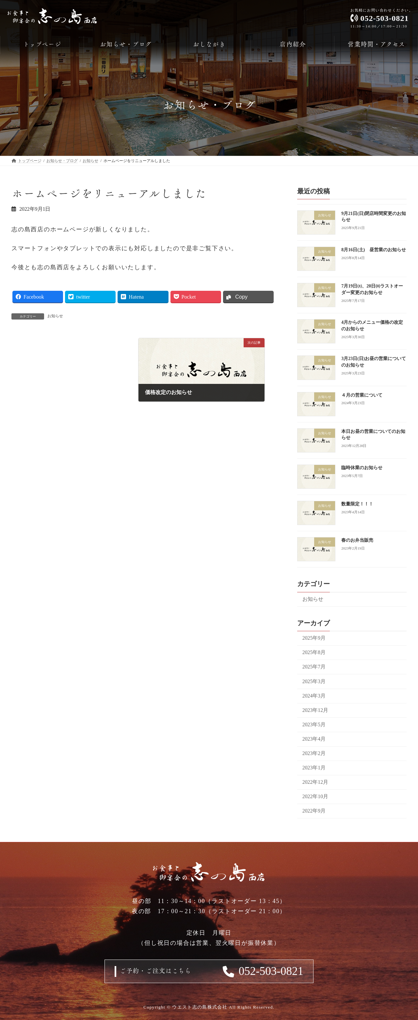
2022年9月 (314, 811)
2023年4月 (314, 739)
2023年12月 (315, 710)
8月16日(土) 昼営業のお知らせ (373, 249)
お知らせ (55, 316)
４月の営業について (361, 395)
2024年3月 (314, 696)
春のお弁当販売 (357, 540)
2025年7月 (314, 666)
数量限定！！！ (357, 504)
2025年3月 (314, 681)
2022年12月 (315, 782)
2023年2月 (314, 753)
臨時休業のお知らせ (361, 467)
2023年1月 (314, 767)
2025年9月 (314, 638)
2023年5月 (314, 724)
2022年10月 (315, 796)
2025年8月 (314, 652)
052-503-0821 (271, 971)
